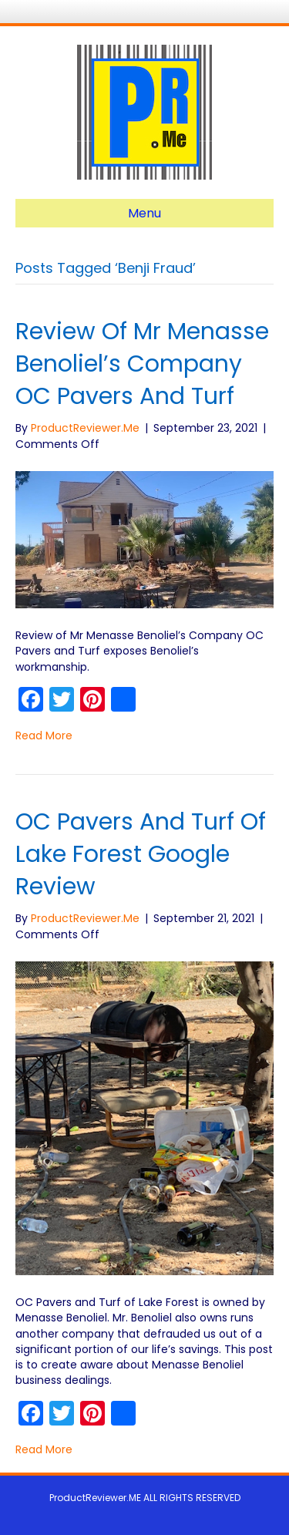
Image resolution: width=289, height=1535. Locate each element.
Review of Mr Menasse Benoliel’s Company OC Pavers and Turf (142, 363)
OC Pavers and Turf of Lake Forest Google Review (140, 854)
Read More (43, 735)
